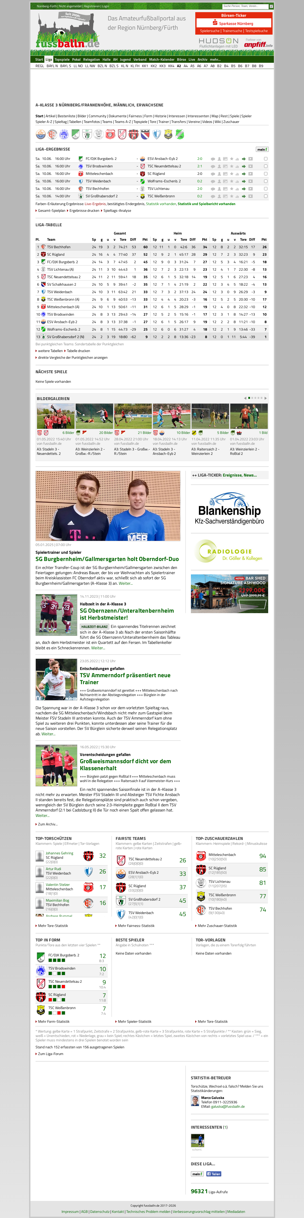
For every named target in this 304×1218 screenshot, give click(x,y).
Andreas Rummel (59, 916)
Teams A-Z (123, 121)
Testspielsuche (256, 30)
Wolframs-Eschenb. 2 (164, 181)
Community (97, 116)
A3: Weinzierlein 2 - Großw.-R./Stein (90, 451)
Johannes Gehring (59, 853)
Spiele (234, 116)
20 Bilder (106, 432)
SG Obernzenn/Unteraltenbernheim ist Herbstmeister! (127, 614)
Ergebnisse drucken (84, 210)
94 (262, 855)
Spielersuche (209, 30)
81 (262, 882)
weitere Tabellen (50, 350)
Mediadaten (236, 1211)
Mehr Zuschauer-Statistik (217, 925)
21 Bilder (144, 432)
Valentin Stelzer (58, 884)
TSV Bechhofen (97, 188)
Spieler (246, 116)
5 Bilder (223, 432)
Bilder (82, 116)
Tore (153, 121)
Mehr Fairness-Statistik (136, 925)
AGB (84, 1211)
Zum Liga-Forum (50, 1053)
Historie (160, 116)
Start (39, 116)
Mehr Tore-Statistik (53, 925)
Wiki (218, 121)
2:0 (199, 158)
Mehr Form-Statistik (54, 1021)
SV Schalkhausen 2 (61, 284)
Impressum (70, 1211)
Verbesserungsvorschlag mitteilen (199, 1211)
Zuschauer (231, 121)
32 (102, 855)
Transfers (178, 121)
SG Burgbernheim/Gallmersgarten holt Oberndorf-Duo (107, 558)
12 (102, 955)
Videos (207, 121)
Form (148, 116)
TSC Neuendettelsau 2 (164, 166)
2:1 (199, 166)
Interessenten (198, 116)
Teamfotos (92, 121)
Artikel (50, 116)
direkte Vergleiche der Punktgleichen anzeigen (73, 357)
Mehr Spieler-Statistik (134, 1021)
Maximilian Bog (57, 900)
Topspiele (140, 121)
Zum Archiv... (48, 824)
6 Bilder (68, 432)
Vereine (194, 121)
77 (262, 896)
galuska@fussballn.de (228, 1106)
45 (182, 900)
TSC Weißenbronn (161, 196)
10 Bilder (183, 432)
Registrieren (92, 6)
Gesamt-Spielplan (51, 210)
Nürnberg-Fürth (47, 6)
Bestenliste (66, 116)
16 (102, 902)
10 (102, 968)
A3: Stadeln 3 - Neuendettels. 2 (49, 451)
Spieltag (61, 121)
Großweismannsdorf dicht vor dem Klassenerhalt (125, 764)
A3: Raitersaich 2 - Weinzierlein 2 (205, 451)
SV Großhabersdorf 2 (102, 196)
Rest (224, 116)
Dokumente (117, 116)
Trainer (163, 121)
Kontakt (118, 1211)
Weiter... (126, 583)
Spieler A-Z (44, 121)
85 (262, 869)
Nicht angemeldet (70, 6)
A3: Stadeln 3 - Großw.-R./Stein (132, 451)
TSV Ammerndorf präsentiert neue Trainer (125, 678)
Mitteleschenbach (99, 173)
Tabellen (75, 121)
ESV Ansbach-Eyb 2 (163, 158)
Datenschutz (99, 1211)
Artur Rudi (53, 868)
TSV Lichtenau (158, 188)
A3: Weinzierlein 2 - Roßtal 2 (244, 451)
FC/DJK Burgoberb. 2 (101, 158)
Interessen (177, 116)
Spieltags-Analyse (117, 210)
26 (102, 871)
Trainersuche (232, 30)
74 (262, 909)
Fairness (135, 116)
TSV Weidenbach (98, 181)
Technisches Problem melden (148, 1211)
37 (182, 887)
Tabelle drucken (78, 350)
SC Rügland (156, 173)
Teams (107, 121)
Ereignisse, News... (240, 475)
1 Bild (263, 432)
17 (102, 887)
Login (105, 6)
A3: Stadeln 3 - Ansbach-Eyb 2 (164, 451)
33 (182, 873)
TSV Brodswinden (99, 166)
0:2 (199, 181)
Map (215, 116)
